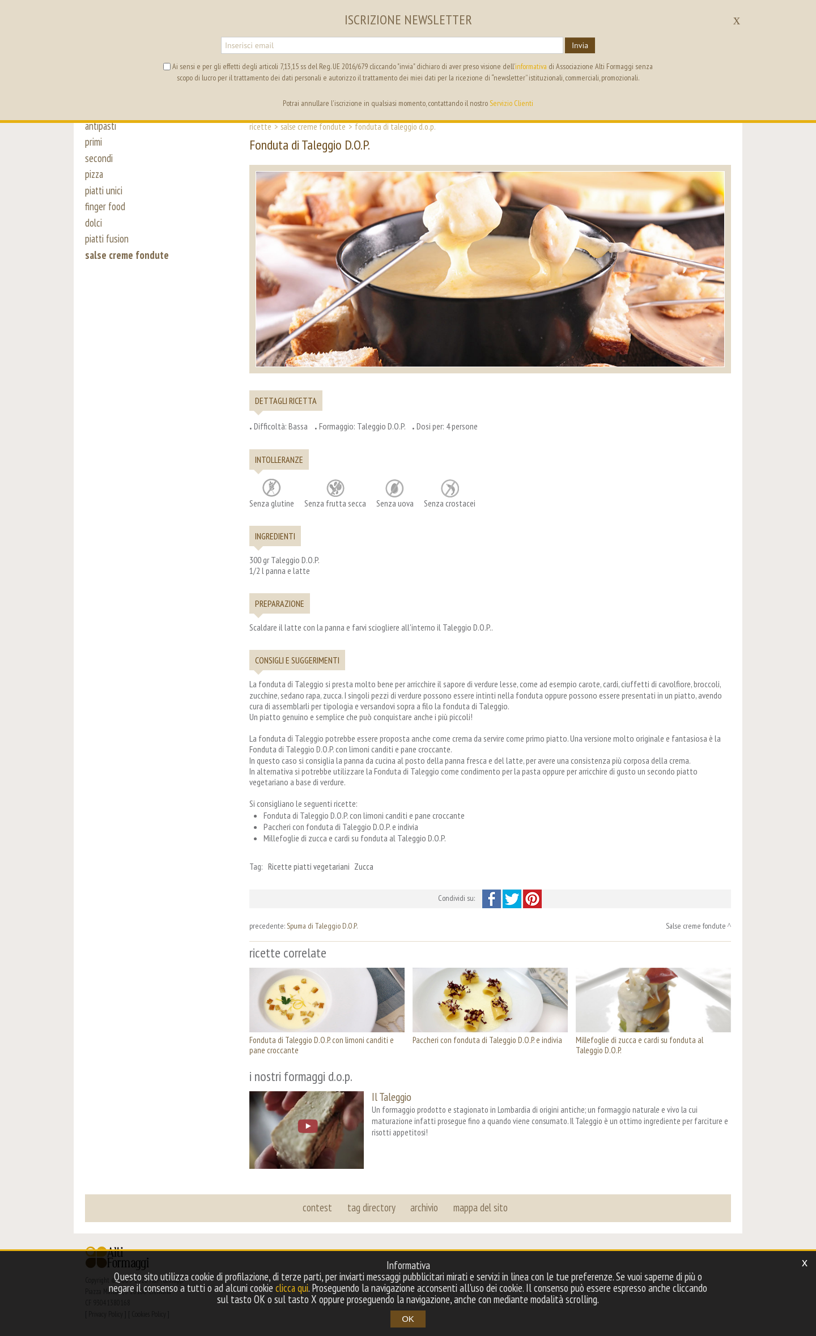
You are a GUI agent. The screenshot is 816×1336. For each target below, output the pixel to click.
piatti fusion (108, 245)
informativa (531, 66)
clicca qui (292, 1288)
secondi (99, 160)
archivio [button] (424, 1207)
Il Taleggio (391, 1097)
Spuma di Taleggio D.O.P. (322, 926)
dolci (94, 228)
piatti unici (104, 194)
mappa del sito (480, 1207)
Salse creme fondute (313, 126)
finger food (105, 211)
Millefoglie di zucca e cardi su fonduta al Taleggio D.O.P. (639, 1045)
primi (93, 143)
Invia (580, 45)
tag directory (371, 1207)
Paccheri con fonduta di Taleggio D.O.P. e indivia (487, 1039)
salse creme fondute (127, 262)
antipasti (101, 126)
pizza (95, 177)
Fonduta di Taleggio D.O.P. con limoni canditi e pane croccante (321, 1045)
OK (408, 1319)
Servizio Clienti (511, 103)
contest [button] (318, 1207)
